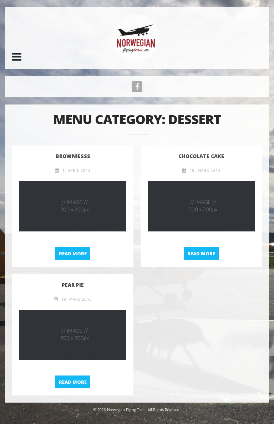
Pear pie (73, 284)
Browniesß (73, 156)
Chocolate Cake (201, 156)
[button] (16, 56)
